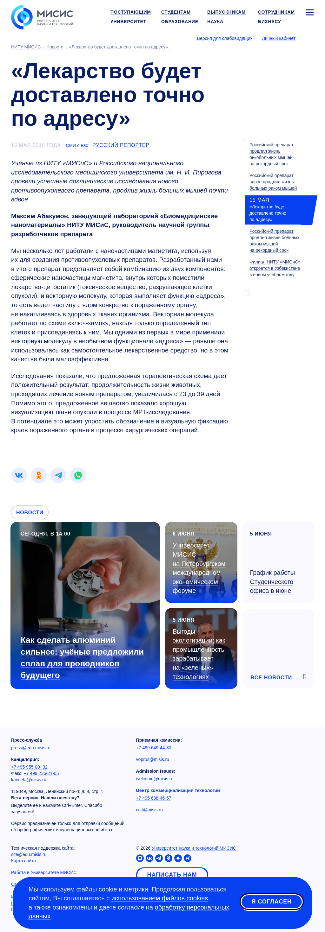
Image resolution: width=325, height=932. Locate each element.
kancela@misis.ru (28, 779)
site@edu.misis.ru (28, 854)
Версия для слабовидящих (225, 38)
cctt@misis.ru (149, 809)
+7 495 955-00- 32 (29, 767)
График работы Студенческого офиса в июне (272, 581)
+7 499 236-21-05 (41, 773)
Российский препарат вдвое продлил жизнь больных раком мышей (273, 182)
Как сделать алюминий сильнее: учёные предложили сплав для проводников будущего (82, 657)
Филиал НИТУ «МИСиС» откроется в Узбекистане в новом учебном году (275, 268)
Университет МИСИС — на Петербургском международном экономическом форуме (199, 568)
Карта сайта (23, 860)
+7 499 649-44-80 (153, 747)
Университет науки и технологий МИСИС (194, 848)
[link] (19, 475)
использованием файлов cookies (159, 898)
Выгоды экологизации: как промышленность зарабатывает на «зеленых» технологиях (199, 654)
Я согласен (272, 901)
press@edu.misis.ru (30, 747)
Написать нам (172, 875)
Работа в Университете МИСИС (43, 872)
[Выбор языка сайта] (309, 38)
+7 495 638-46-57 (153, 798)
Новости (29, 512)
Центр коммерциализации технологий (178, 790)
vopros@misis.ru (152, 759)
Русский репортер (120, 145)
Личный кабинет (278, 38)
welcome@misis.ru (155, 778)
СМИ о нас (77, 145)
